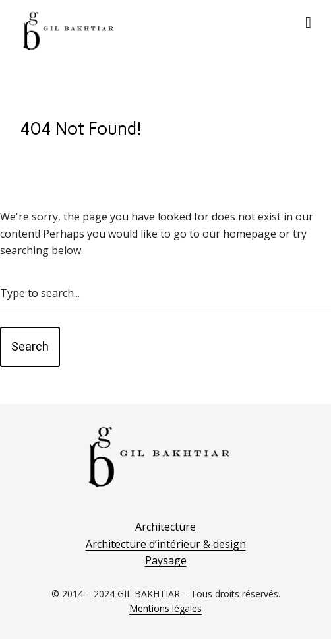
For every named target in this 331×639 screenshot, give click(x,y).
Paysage (166, 560)
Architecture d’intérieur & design (166, 544)
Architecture (165, 527)
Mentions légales (165, 608)
